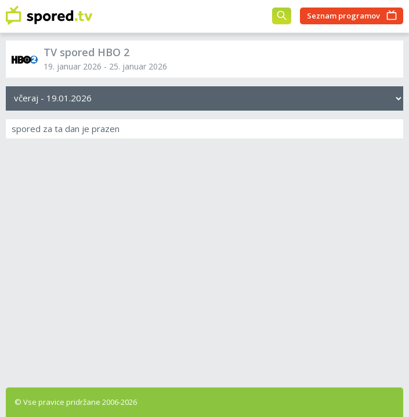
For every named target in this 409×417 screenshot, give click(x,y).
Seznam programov (343, 15)
